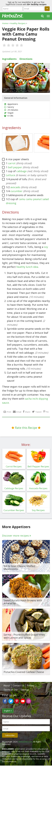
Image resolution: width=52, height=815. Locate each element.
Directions (25, 59)
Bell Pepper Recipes (38, 466)
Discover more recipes (15, 535)
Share (27, 411)
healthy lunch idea (27, 266)
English (8, 710)
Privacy (30, 685)
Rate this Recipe (26, 428)
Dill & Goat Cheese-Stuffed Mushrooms (19, 568)
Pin (47, 411)
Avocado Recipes (38, 488)
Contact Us (18, 685)
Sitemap (25, 689)
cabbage (21, 171)
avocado (15, 187)
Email (18, 411)
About (6, 685)
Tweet (38, 411)
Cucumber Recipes (14, 510)
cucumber (16, 191)
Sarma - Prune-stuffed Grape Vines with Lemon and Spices (24, 636)
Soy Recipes (38, 510)
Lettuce (10, 175)
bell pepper (15, 167)
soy (46, 247)
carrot (12, 163)
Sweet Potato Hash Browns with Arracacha (23, 602)
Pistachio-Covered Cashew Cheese (24, 672)
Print (9, 411)
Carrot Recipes (14, 466)
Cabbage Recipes (13, 488)
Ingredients (9, 59)
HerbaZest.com (25, 741)
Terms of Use (10, 689)
